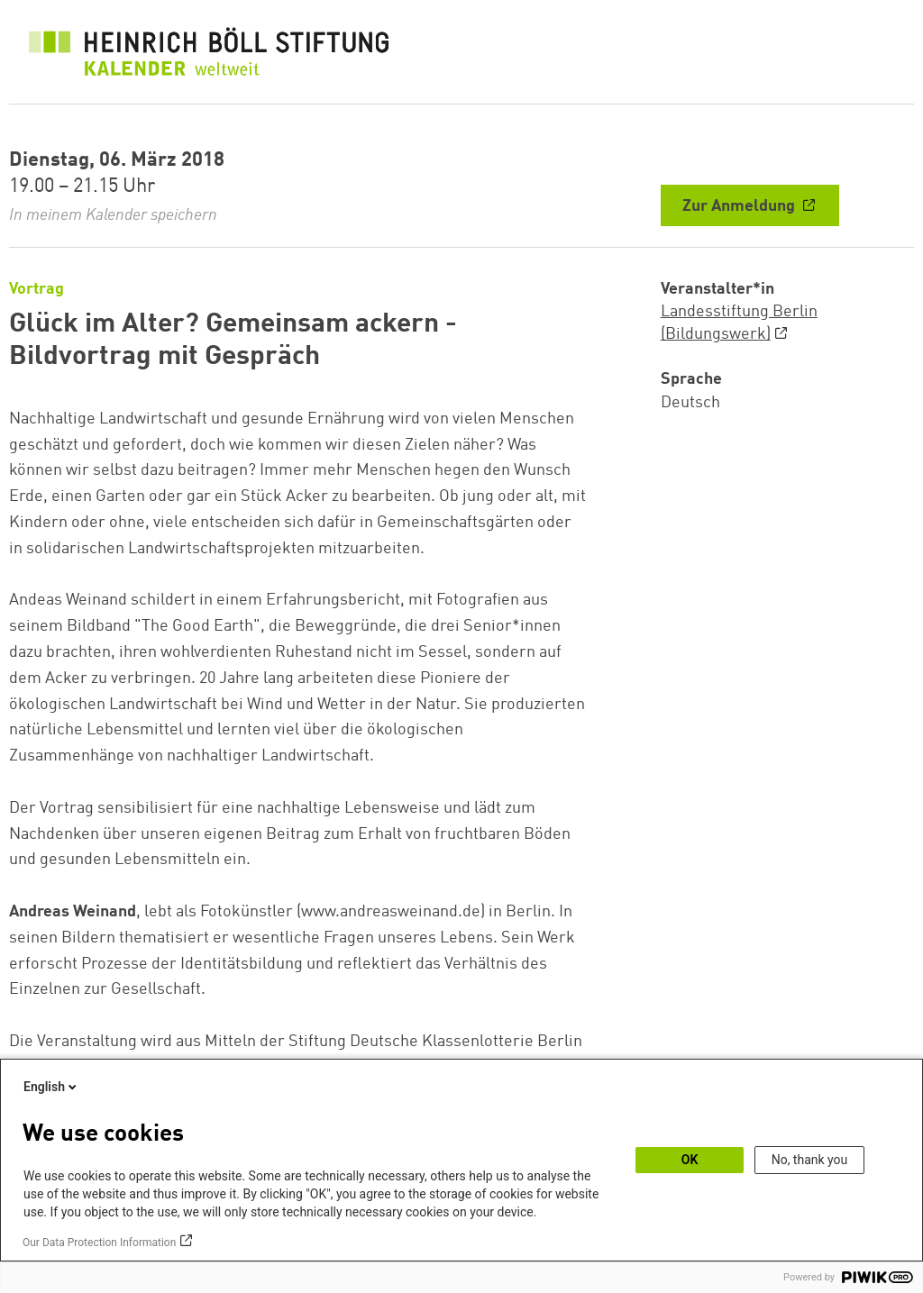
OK (690, 1159)
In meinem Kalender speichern (113, 215)
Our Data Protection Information (99, 1242)
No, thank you (810, 1159)
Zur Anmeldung (740, 206)
